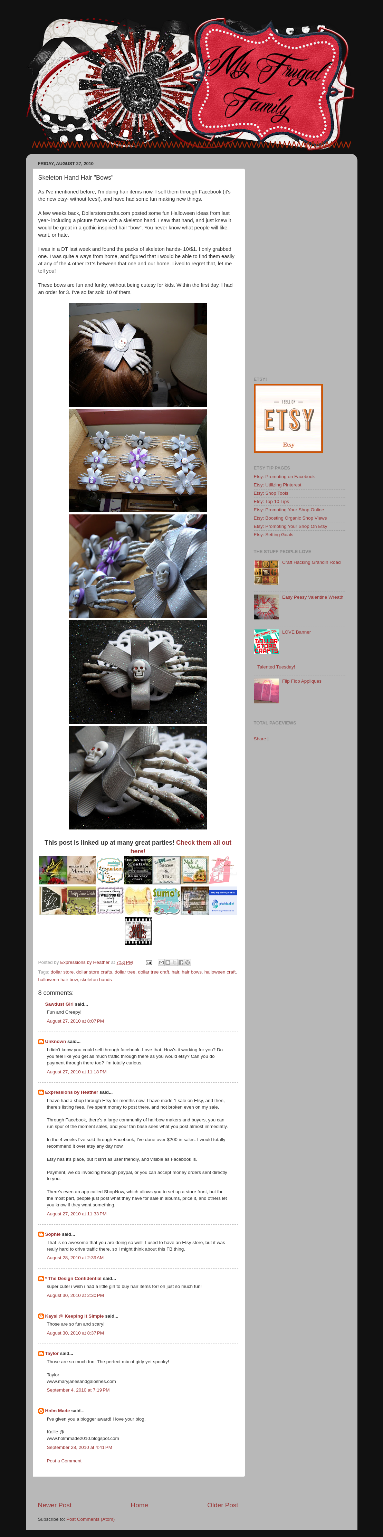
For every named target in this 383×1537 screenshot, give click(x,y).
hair (175, 972)
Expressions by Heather (71, 1092)
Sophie (53, 1234)
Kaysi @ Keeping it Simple (74, 1316)
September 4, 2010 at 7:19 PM (78, 1390)
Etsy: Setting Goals (274, 534)
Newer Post (55, 1505)
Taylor (52, 1353)
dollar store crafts (94, 972)
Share (260, 738)
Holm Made (57, 1410)
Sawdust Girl (59, 1004)
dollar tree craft (153, 972)
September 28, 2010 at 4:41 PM (80, 1447)
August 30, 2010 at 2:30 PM (75, 1295)
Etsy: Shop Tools (271, 493)
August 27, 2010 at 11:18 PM (77, 1071)
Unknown (55, 1041)
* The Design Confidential (73, 1278)
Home (139, 1505)
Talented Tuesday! (276, 667)
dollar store (62, 972)
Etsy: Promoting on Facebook (284, 476)
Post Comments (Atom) (90, 1519)
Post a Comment (64, 1460)
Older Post (222, 1505)
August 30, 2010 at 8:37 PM (75, 1333)
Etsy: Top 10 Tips (271, 501)
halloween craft (220, 972)
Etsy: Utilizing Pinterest (277, 484)
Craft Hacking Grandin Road (311, 562)
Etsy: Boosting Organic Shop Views (290, 518)
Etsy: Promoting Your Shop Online (289, 509)
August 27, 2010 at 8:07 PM (75, 1021)
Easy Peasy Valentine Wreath (312, 597)
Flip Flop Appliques (302, 681)
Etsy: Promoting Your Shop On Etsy (290, 526)
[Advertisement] (138, 1488)
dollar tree (125, 972)
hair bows (192, 972)
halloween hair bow (58, 979)
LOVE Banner (296, 632)
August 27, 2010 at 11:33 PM (77, 1213)
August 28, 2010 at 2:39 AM (75, 1257)
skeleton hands (96, 979)
